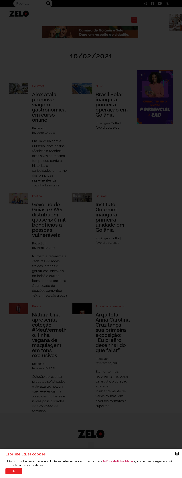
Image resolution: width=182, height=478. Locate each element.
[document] (91, 239)
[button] (177, 453)
